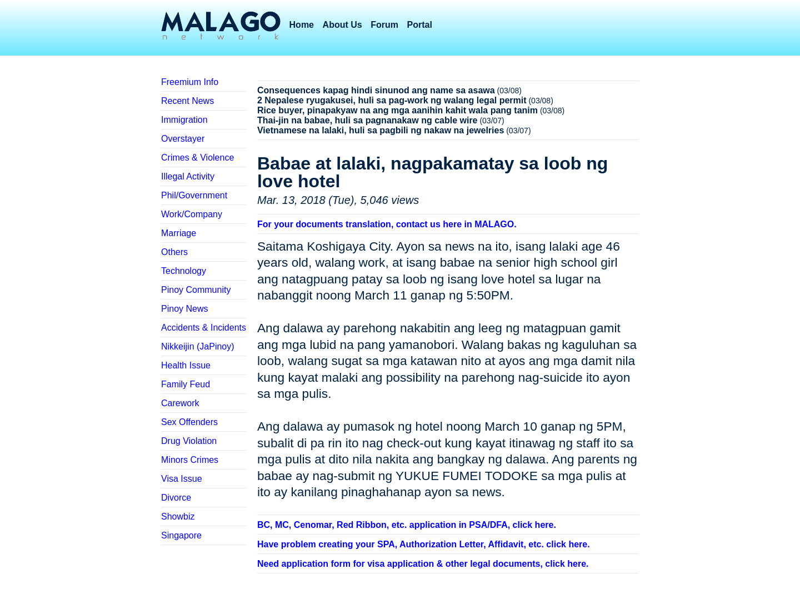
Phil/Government (194, 195)
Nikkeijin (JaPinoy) (197, 346)
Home (301, 24)
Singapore (181, 535)
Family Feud (185, 384)
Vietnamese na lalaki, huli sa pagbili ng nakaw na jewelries (380, 130)
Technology (183, 271)
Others (174, 252)
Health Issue (186, 365)
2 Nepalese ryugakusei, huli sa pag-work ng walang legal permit (392, 100)
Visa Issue (181, 478)
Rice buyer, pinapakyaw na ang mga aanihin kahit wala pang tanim (397, 110)
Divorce (176, 497)
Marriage (178, 233)
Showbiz (177, 516)
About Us (342, 24)
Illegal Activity (187, 176)
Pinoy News (184, 308)
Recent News (187, 101)
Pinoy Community (196, 289)
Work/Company (191, 214)
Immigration (184, 119)
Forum (384, 24)
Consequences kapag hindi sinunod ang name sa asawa (376, 90)
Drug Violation (189, 441)
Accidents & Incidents (203, 327)
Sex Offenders (189, 422)
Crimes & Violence (197, 157)
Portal (419, 24)
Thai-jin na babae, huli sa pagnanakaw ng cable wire (367, 120)
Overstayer (182, 138)
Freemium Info (189, 82)
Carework (180, 403)
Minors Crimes (189, 460)
